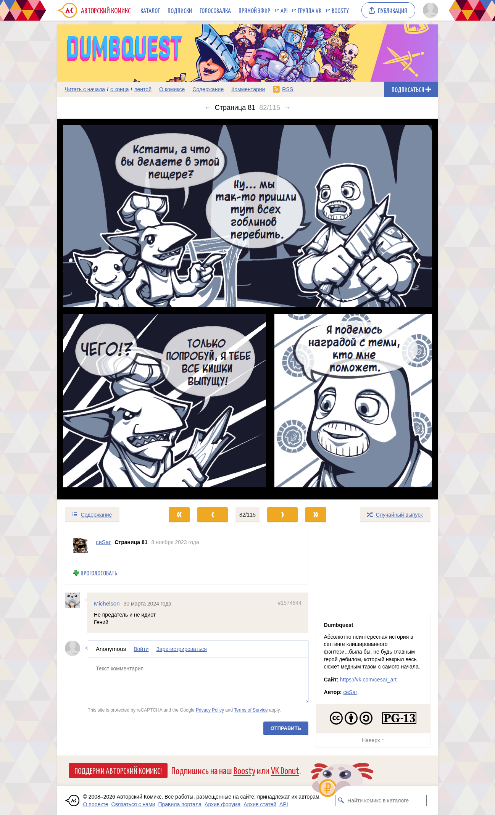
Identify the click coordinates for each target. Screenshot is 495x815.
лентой (143, 89)
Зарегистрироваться (181, 649)
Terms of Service (251, 710)
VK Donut (285, 770)
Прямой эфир (254, 10)
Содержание (208, 89)
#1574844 (289, 602)
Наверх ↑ (373, 740)
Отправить (285, 728)
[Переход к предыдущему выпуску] (105, 309)
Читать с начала (85, 89)
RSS (287, 89)
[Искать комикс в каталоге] (340, 800)
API (284, 10)
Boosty (340, 10)
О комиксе (172, 89)
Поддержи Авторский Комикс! (118, 770)
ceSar (350, 692)
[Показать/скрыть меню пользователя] (429, 10)
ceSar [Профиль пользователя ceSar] (103, 542)
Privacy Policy (209, 710)
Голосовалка (215, 10)
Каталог (150, 10)
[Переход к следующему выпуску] (247, 309)
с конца (119, 89)
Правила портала (180, 804)
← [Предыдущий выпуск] (207, 107)
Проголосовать (99, 573)
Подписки (180, 10)
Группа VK (309, 10)
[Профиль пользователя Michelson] (76, 599)
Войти (141, 649)
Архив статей (259, 804)
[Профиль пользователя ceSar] (80, 545)
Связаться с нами (133, 804)
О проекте (95, 804)
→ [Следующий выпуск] (287, 107)
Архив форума (222, 804)
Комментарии (248, 89)
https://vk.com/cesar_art (368, 679)
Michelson (107, 603)
